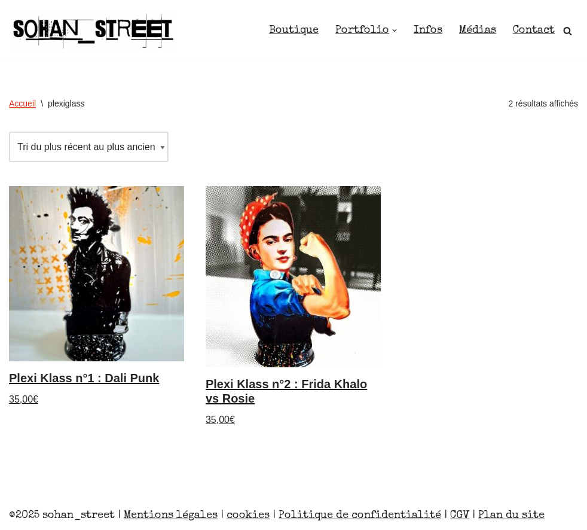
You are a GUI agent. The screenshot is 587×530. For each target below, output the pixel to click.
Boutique (294, 30)
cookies (248, 515)
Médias (477, 30)
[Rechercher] (567, 30)
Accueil (22, 103)
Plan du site (511, 515)
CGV (459, 515)
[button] (394, 30)
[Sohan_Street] (92, 30)
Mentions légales (171, 515)
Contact (534, 30)
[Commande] (89, 147)
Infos (428, 30)
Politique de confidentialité (360, 515)
